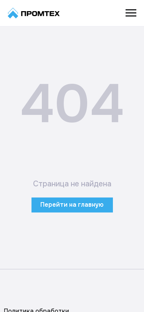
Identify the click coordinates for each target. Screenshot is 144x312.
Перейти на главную (72, 205)
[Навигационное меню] (131, 13)
